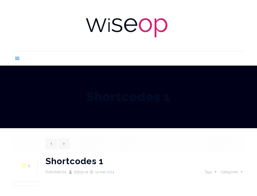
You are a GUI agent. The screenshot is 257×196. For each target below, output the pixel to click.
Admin (79, 172)
